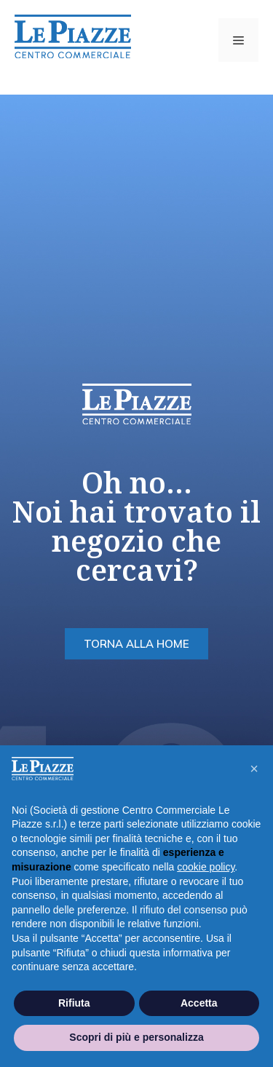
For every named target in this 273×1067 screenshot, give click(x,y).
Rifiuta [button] (74, 1003)
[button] (254, 768)
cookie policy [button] (205, 867)
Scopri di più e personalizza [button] (136, 1037)
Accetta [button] (199, 1003)
